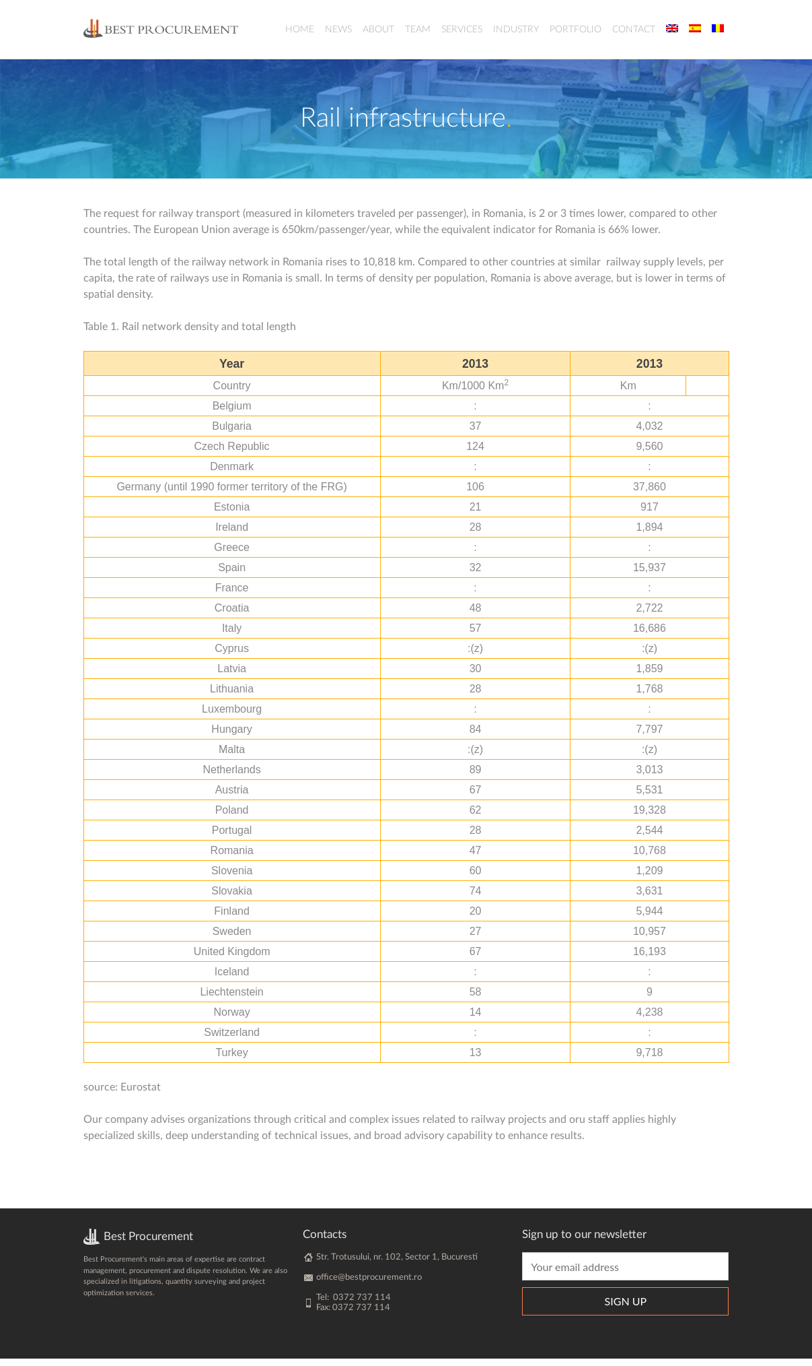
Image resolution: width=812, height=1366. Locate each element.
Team (418, 29)
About (378, 29)
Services (461, 29)
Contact (633, 29)
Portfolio (575, 29)
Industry (516, 29)
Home (299, 29)
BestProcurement (160, 28)
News (338, 29)
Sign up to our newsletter (584, 1241)
